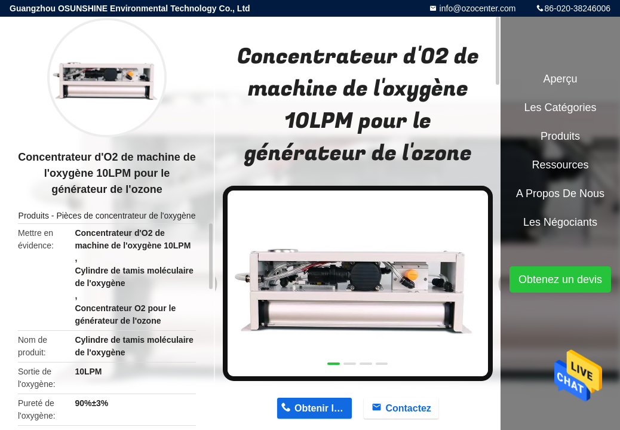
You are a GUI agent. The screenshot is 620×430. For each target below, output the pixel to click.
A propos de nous (560, 193)
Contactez (408, 408)
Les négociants (560, 222)
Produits (34, 215)
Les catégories (560, 107)
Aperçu (560, 79)
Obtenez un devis (560, 279)
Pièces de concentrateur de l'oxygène (125, 215)
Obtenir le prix (323, 408)
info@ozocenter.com (476, 8)
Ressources (560, 165)
